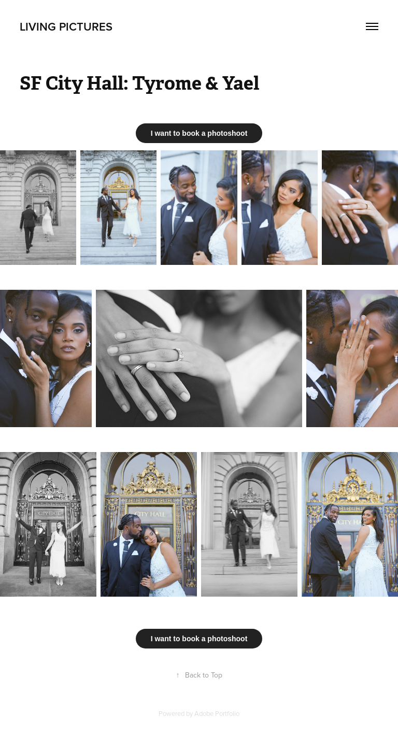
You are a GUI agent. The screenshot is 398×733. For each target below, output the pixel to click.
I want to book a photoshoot (199, 133)
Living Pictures (66, 26)
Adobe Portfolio (216, 713)
